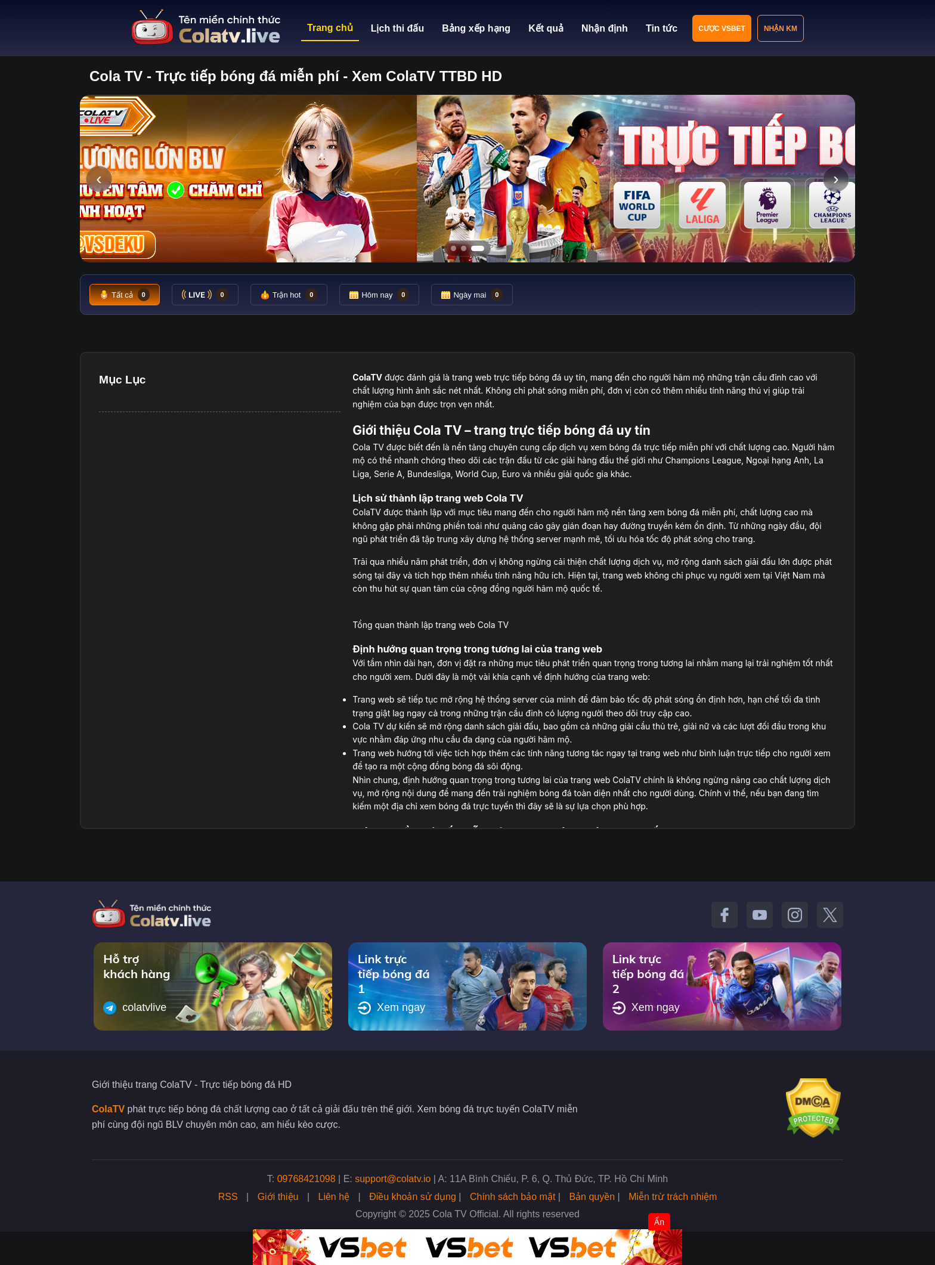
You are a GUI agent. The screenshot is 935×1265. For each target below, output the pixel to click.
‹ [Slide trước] (98, 178)
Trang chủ (330, 28)
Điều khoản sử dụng (412, 1197)
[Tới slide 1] (453, 248)
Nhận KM (780, 28)
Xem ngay (391, 1008)
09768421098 (306, 1179)
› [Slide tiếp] (835, 178)
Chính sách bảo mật (512, 1197)
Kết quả (546, 28)
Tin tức (661, 28)
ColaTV (108, 1109)
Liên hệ (334, 1197)
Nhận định (604, 28)
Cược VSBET (721, 28)
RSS (228, 1197)
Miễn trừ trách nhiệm (673, 1197)
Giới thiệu (278, 1197)
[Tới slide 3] (477, 248)
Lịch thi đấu (397, 28)
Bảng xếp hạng (476, 28)
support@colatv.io (393, 1179)
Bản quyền (592, 1197)
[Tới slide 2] (463, 248)
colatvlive (134, 1008)
